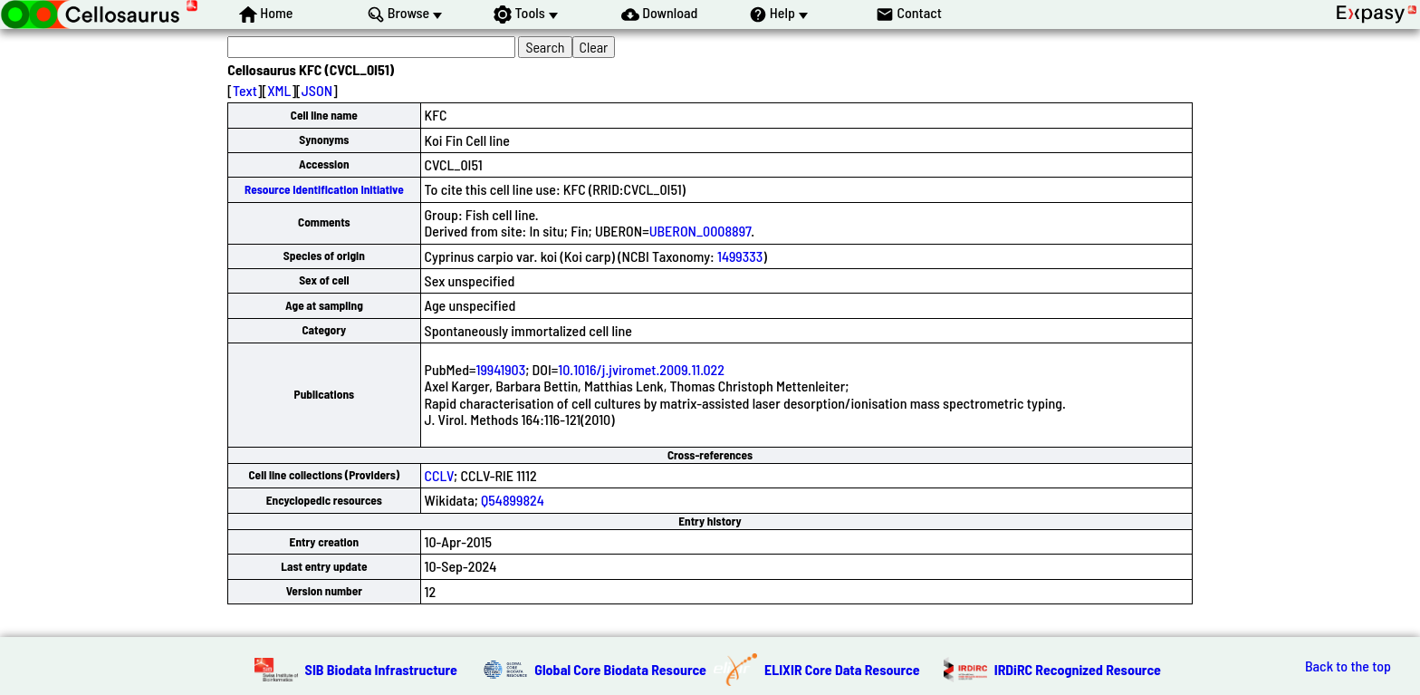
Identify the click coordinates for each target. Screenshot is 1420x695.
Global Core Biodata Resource (620, 669)
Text (245, 90)
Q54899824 (512, 499)
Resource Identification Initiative (324, 189)
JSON (317, 90)
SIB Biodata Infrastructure (381, 669)
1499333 (740, 256)
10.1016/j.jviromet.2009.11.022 (641, 369)
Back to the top (1348, 666)
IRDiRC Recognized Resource (1077, 669)
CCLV (440, 475)
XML (279, 90)
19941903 (501, 369)
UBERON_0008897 (700, 230)
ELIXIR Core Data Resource (842, 669)
